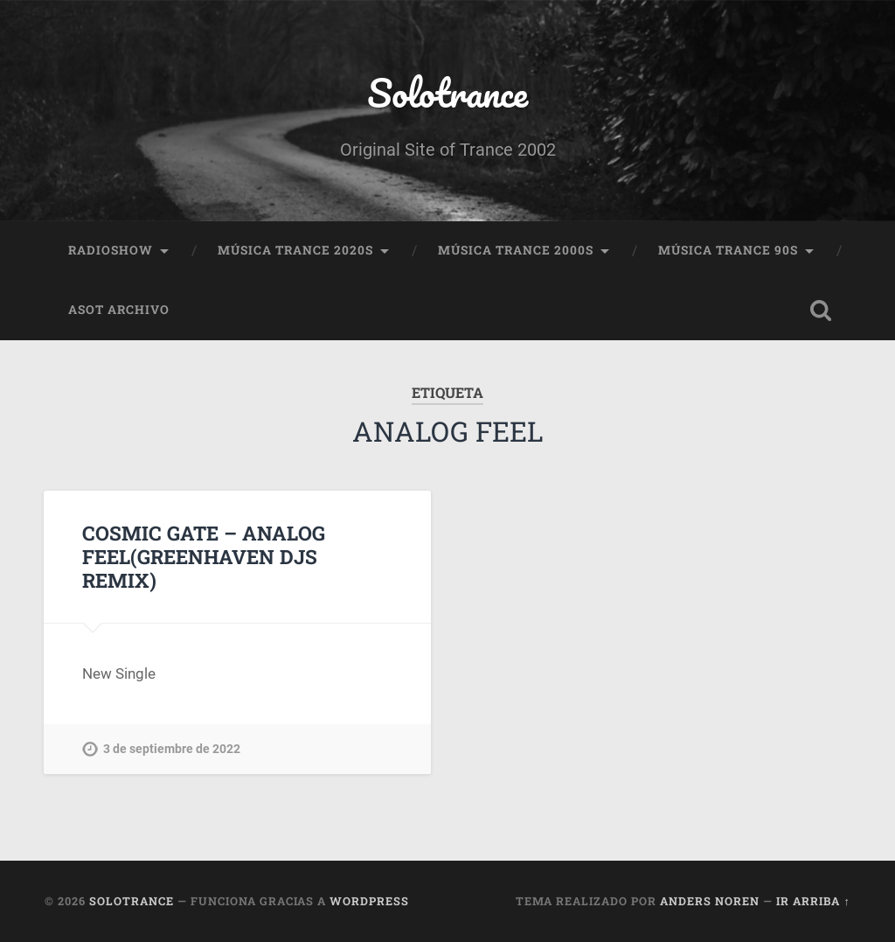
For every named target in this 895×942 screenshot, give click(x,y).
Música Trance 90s (728, 250)
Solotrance (447, 92)
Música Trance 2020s (295, 250)
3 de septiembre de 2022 (171, 749)
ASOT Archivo (119, 309)
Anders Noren (710, 901)
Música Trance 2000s (515, 250)
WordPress (369, 901)
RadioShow (110, 250)
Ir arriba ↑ (813, 901)
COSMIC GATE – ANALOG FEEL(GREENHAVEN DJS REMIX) (203, 556)
